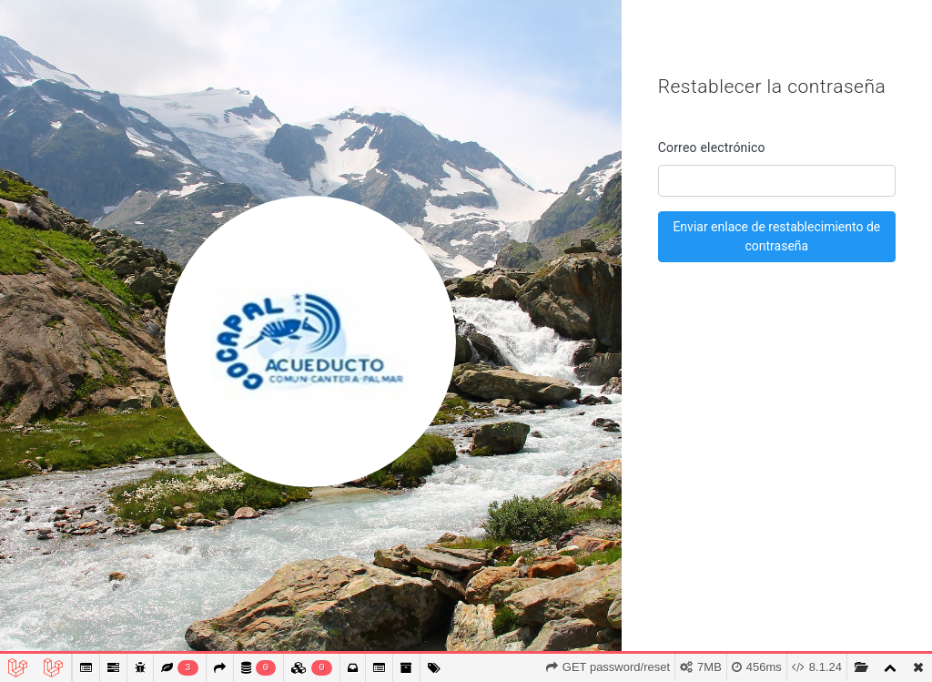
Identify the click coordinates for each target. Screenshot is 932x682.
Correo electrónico (711, 147)
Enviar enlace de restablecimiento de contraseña (776, 236)
